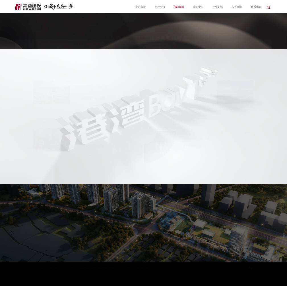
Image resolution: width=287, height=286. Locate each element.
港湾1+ (38, 44)
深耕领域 (256, 44)
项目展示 (78, 44)
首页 (247, 44)
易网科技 (118, 278)
